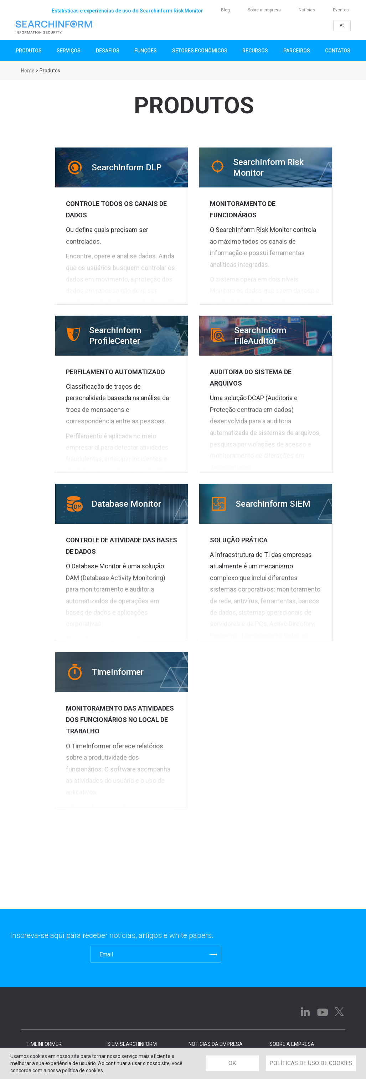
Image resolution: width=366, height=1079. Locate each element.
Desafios (107, 50)
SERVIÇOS (69, 50)
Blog (225, 9)
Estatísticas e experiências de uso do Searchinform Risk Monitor (127, 11)
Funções (145, 50)
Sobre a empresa (264, 9)
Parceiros (296, 50)
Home (28, 70)
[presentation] (45, 954)
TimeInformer (44, 1044)
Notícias (307, 9)
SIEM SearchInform (132, 1044)
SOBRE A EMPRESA (291, 1044)
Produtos (29, 50)
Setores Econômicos (199, 50)
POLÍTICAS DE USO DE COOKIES (310, 1063)
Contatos (337, 50)
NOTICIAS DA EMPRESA (216, 1044)
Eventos (341, 9)
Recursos (255, 50)
